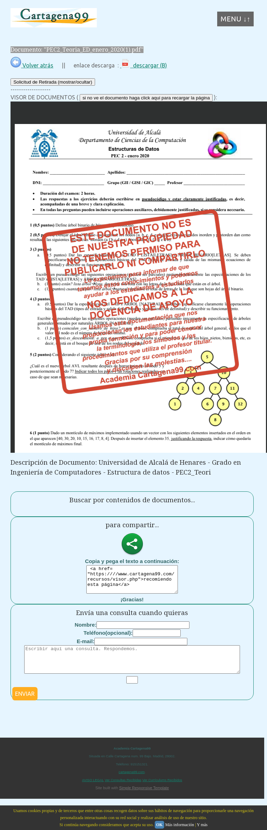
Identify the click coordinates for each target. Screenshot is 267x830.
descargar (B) (143, 65)
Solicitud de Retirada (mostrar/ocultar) (52, 82)
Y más (202, 824)
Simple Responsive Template (144, 798)
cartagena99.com (132, 782)
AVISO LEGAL (93, 790)
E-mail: (86, 646)
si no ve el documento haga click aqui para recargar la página (146, 97)
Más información (179, 824)
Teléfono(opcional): (108, 638)
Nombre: (85, 630)
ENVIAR (25, 704)
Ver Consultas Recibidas (123, 790)
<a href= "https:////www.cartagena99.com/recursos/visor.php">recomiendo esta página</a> (132, 582)
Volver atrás (32, 65)
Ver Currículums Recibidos (162, 790)
